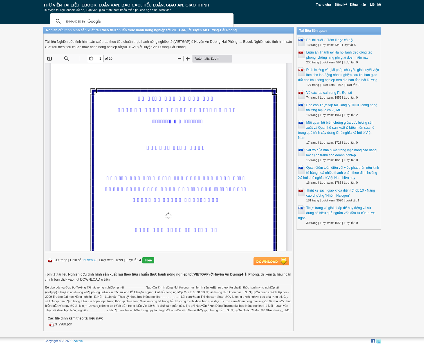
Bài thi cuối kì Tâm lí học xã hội (329, 40)
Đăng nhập (358, 4)
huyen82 (90, 260)
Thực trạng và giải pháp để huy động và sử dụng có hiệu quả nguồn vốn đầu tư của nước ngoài (336, 213)
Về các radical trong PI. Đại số (329, 93)
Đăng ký (341, 4)
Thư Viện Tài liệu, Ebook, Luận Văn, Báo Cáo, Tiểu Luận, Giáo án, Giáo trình (126, 5)
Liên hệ (375, 4)
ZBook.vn (75, 341)
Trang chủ (323, 4)
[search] (141, 21)
